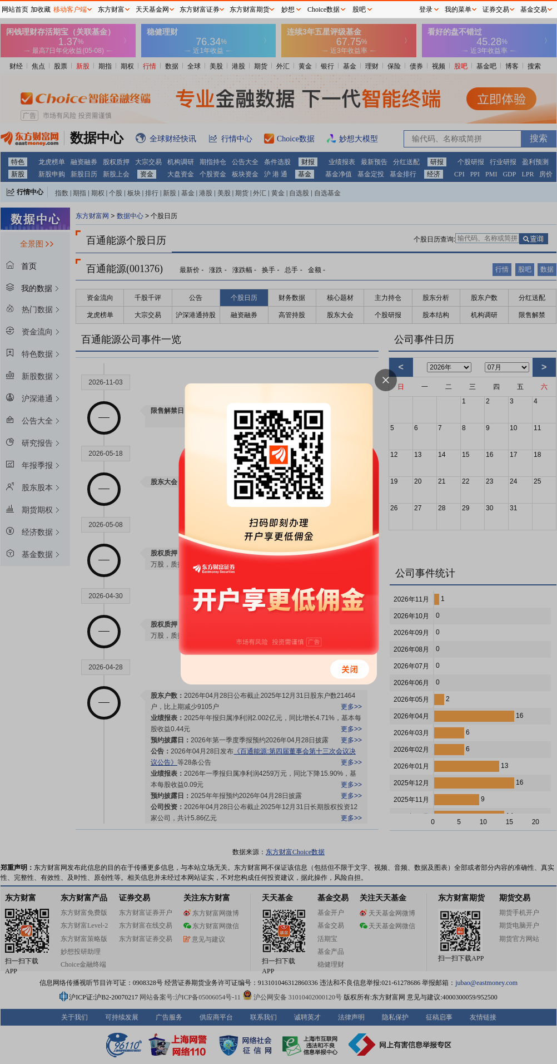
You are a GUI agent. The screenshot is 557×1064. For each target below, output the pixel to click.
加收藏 (41, 9)
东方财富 (111, 9)
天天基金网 (152, 9)
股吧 (359, 9)
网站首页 (15, 9)
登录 (425, 9)
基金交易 (533, 9)
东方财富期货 (250, 9)
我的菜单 (458, 9)
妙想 (288, 9)
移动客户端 (70, 9)
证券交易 (496, 9)
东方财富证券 (200, 9)
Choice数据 (323, 9)
